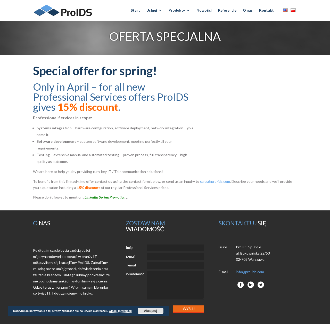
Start (135, 10)
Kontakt (266, 10)
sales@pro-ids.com (215, 181)
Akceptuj (150, 311)
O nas (248, 10)
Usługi (151, 10)
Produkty (177, 10)
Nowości (204, 10)
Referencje (227, 10)
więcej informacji (120, 310)
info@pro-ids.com (250, 272)
